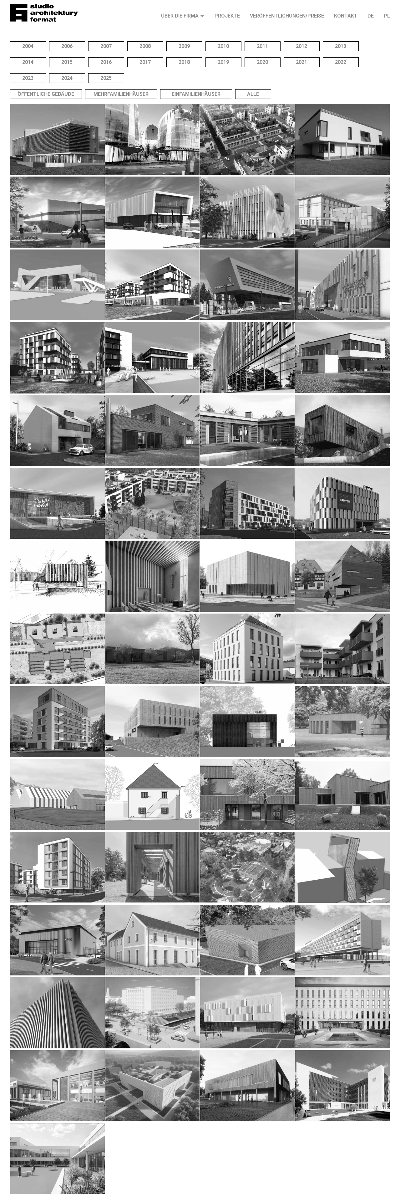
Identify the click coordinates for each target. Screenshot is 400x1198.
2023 (27, 78)
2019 (223, 62)
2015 (67, 62)
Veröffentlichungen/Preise (287, 16)
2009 (184, 46)
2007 (106, 46)
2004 (27, 46)
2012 (301, 46)
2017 (145, 62)
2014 (27, 62)
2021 (301, 62)
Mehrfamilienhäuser (121, 94)
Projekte (227, 16)
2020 (262, 62)
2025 (106, 78)
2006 (67, 46)
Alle (253, 94)
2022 (340, 62)
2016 (106, 62)
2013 (340, 46)
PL (387, 16)
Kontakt (345, 16)
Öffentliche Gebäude (46, 94)
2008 (145, 46)
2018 (184, 62)
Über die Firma (180, 16)
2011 (262, 46)
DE (370, 16)
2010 (223, 46)
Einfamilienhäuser (196, 94)
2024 (67, 78)
